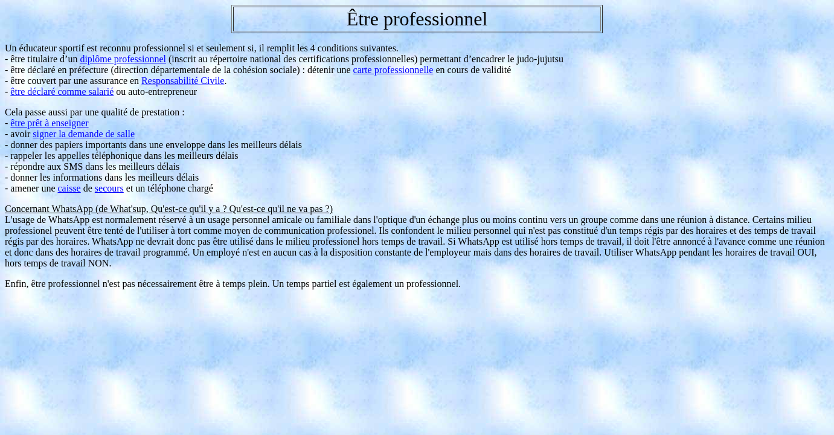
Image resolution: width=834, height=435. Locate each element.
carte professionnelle (393, 70)
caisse (69, 188)
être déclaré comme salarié (62, 91)
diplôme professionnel (123, 59)
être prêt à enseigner (49, 123)
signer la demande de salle (84, 134)
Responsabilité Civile (182, 81)
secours (109, 188)
